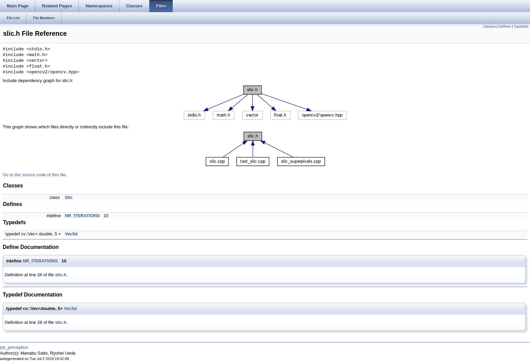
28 (39, 322)
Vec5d (71, 233)
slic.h (60, 274)
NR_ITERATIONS (82, 215)
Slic (69, 197)
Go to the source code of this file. (35, 174)
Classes (489, 26)
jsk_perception (14, 347)
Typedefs (521, 26)
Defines (505, 26)
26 (39, 274)
